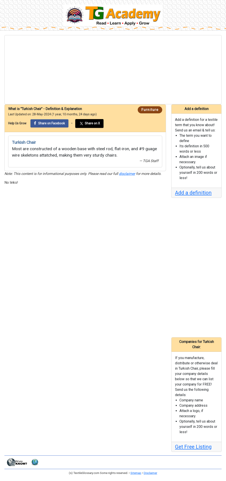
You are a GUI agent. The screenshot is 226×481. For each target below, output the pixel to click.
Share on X (89, 123)
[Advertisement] (113, 70)
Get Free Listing (193, 447)
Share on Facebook (49, 123)
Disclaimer (150, 473)
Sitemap (135, 473)
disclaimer (127, 174)
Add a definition (193, 193)
